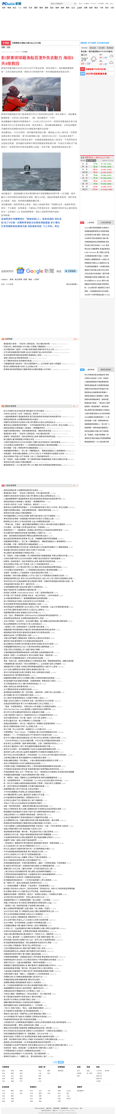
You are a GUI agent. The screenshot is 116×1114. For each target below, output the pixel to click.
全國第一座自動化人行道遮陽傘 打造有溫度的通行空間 (26, 573)
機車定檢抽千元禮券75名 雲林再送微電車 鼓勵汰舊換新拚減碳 (29, 1037)
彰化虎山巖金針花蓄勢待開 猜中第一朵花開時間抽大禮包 (27, 849)
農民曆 (83, 43)
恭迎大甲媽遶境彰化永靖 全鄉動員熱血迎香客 (22, 763)
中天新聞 (24, 52)
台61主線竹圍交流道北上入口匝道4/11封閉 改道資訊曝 (26, 920)
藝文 (68, 1093)
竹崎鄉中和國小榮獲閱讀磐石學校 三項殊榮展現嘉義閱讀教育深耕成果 (32, 766)
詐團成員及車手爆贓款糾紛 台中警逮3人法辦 (22, 991)
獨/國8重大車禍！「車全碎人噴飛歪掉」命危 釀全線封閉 (27, 344)
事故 (30, 279)
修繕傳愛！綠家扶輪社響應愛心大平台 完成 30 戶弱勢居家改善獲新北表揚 (34, 454)
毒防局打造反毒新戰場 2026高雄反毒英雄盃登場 (23, 641)
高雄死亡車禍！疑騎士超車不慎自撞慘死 (20, 840)
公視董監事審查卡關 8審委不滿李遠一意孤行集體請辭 (25, 926)
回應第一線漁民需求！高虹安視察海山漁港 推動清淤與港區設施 (29, 436)
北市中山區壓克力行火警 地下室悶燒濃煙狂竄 (22, 854)
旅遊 (91, 8)
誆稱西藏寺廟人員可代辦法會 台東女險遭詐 (21, 789)
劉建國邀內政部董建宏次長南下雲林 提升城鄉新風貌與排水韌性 (29, 812)
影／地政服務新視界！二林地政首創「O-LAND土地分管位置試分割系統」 (33, 780)
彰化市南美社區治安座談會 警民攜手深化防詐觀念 (24, 411)
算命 (78, 1071)
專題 (9, 8)
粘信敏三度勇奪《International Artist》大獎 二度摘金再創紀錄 (28, 593)
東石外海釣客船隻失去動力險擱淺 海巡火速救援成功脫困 (27, 672)
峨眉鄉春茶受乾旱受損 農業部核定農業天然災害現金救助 (27, 632)
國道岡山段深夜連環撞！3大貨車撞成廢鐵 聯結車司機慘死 (27, 1042)
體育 (67, 8)
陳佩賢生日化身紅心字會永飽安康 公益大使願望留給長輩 (27, 522)
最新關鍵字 (80, 1091)
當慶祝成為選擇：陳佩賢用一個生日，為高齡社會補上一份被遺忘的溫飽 (33, 894)
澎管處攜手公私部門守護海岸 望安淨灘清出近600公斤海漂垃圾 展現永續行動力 (36, 1045)
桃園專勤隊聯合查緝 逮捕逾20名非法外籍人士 (22, 613)
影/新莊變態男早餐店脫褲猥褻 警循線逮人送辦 (22, 355)
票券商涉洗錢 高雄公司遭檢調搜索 (98, 438)
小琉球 (36, 279)
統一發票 (89, 1073)
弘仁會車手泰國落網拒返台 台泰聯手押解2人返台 (23, 698)
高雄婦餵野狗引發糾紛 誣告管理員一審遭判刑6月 (23, 988)
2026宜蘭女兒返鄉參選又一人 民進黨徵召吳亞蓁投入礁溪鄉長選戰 (30, 445)
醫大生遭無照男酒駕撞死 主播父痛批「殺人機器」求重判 (27, 908)
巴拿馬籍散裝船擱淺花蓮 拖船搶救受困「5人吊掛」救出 (30, 226)
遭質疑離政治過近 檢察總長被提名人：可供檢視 (23, 1005)
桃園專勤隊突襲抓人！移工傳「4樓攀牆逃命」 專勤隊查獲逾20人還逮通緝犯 (35, 451)
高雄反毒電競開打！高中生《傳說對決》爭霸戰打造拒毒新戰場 (29, 724)
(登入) (112, 3)
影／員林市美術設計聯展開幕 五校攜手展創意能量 (24, 786)
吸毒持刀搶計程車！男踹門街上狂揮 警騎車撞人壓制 (25, 1014)
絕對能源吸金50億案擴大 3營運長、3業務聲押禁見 (24, 428)
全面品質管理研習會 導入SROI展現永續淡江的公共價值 (26, 704)
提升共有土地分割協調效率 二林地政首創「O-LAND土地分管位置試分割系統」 (36, 755)
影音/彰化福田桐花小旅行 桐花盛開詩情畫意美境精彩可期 (27, 746)
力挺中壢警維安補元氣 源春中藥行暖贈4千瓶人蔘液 (24, 948)
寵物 (21, 1071)
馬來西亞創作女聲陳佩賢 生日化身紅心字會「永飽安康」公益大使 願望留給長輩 (36, 607)
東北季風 (18, 279)
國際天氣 (99, 1078)
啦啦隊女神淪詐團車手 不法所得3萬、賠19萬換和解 (25, 1054)
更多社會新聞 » (72, 284)
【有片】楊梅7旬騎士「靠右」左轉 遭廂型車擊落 (23, 1008)
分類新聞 (5, 1067)
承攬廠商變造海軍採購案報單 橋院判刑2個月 (22, 980)
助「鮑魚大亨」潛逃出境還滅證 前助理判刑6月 (23, 883)
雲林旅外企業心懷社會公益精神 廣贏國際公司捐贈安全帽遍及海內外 (31, 752)
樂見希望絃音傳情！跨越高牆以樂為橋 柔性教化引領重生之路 (28, 519)
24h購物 (86, 3)
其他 (21, 1093)
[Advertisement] (40, 305)
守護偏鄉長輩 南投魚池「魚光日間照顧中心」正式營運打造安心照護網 (32, 364)
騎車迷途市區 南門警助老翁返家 (17, 675)
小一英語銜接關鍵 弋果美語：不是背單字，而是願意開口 (27, 886)
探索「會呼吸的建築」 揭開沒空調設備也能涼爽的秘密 (26, 806)
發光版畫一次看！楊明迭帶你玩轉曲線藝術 (21, 448)
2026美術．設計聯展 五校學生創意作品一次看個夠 (24, 527)
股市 (80, 3)
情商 (21, 1073)
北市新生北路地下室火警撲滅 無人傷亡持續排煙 (23, 800)
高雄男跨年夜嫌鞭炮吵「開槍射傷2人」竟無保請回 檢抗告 (31, 219)
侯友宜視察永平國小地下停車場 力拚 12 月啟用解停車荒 (26, 456)
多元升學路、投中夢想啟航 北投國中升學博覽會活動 (25, 923)
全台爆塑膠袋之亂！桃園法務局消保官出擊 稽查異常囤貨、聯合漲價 (31, 820)
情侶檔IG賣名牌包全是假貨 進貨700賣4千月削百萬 (24, 550)
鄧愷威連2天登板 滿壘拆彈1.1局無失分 (99, 277)
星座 (51, 8)
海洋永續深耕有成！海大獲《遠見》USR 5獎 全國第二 (26, 718)
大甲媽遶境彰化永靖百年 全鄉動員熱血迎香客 (22, 1051)
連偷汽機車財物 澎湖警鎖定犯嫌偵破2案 (20, 590)
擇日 (78, 1076)
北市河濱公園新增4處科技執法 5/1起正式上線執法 (24, 610)
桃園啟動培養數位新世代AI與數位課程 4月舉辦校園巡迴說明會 (29, 678)
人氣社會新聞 (106, 223)
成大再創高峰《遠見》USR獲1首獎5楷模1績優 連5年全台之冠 (29, 349)
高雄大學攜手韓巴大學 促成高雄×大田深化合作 (23, 829)
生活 (73, 8)
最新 (3, 1071)
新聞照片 (33, 1087)
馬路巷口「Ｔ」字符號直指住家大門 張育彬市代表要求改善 (28, 735)
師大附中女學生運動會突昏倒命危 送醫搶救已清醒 (24, 712)
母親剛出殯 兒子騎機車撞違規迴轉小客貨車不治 (23, 977)
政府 (107, 8)
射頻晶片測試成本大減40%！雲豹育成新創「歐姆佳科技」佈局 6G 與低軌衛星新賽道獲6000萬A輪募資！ (46, 889)
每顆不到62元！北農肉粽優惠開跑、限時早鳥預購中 (25, 963)
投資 (59, 1096)
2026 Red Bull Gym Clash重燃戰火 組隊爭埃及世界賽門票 (27, 709)
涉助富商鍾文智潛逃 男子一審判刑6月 (19, 584)
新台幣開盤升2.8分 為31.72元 (24, 43)
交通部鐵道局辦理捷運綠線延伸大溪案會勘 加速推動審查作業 (28, 652)
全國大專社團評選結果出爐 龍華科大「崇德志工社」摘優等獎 (28, 934)
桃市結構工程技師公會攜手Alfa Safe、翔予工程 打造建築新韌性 (29, 940)
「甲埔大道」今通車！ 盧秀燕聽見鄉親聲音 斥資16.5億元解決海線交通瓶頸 (34, 524)
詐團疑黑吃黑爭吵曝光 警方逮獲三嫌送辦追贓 (22, 954)
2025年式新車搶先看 (96, 73)
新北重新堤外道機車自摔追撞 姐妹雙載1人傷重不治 (24, 533)
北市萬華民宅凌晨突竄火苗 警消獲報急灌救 (21, 1011)
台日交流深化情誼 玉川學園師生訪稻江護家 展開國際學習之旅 (29, 911)
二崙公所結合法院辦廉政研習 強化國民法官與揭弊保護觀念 (28, 871)
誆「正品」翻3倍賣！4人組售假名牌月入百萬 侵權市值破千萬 (29, 937)
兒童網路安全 (64, 1108)
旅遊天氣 (99, 1076)
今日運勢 (92, 43)
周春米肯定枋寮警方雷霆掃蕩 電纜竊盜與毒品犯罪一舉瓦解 (28, 1028)
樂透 (88, 1071)
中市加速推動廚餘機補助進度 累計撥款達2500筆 (23, 852)
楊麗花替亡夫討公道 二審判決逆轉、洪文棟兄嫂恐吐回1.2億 (28, 869)
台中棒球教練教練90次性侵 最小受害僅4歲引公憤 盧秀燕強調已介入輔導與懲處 (36, 547)
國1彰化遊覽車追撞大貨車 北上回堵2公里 (20, 367)
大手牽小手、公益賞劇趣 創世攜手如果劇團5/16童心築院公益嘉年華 (31, 928)
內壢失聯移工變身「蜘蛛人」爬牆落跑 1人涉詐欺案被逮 (26, 974)
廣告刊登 (48, 1108)
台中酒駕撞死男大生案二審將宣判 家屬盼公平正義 (24, 795)
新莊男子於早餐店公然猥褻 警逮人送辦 (19, 1000)
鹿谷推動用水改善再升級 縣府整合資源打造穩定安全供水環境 (28, 644)
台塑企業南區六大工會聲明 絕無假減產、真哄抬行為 (25, 815)
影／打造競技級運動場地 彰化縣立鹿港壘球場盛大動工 (26, 985)
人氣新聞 (87, 222)
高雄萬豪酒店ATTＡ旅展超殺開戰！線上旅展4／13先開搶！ (28, 900)
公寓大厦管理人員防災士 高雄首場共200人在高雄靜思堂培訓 (28, 715)
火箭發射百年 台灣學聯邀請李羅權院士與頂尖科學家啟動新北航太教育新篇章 (35, 1022)
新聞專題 (61, 1067)
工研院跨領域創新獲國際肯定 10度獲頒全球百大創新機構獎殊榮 (29, 874)
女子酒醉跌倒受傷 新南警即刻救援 (17, 361)
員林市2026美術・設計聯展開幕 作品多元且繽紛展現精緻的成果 (30, 749)
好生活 (69, 1091)
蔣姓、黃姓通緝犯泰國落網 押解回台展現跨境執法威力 (26, 536)
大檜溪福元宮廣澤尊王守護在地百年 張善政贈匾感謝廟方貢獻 (28, 971)
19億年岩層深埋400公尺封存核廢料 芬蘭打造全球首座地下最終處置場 (32, 442)
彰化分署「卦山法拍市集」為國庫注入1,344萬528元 (25, 729)
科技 (30, 8)
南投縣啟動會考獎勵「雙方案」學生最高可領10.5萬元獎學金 (28, 968)
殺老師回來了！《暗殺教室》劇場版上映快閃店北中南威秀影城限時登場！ (34, 530)
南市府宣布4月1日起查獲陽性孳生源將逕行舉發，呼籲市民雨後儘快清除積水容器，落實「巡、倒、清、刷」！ (48, 581)
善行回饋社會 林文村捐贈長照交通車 (18, 695)
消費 (85, 8)
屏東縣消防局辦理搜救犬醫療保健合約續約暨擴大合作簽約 (27, 369)
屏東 (11, 279)
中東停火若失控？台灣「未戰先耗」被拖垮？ (22, 414)
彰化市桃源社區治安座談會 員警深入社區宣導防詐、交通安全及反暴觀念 (33, 1031)
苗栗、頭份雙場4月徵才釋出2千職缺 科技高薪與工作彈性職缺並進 (30, 1039)
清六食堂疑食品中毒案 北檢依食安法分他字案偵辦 (24, 601)
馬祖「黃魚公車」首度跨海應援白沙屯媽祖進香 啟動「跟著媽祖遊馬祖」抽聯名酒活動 (38, 661)
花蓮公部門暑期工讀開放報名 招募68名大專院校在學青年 (27, 638)
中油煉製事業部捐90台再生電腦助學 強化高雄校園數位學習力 (29, 837)
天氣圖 (98, 1081)
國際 (36, 8)
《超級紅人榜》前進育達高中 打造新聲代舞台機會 (24, 627)
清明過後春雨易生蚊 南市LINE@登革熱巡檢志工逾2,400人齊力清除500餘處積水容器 (38, 578)
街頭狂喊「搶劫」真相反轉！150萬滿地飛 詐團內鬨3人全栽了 (29, 1048)
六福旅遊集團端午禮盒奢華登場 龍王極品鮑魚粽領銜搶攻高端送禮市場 (32, 417)
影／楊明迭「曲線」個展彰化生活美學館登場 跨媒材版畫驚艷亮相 (30, 778)
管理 (59, 1098)
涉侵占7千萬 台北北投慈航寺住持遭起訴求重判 (23, 803)
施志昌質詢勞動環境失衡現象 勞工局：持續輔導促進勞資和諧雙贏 (30, 539)
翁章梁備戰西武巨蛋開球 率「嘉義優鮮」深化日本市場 (26, 1034)
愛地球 (69, 1098)
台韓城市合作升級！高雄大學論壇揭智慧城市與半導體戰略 (27, 835)
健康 (57, 8)
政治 (14, 8)
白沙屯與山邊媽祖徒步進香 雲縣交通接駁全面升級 (24, 669)
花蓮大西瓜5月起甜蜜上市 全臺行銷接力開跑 (22, 650)
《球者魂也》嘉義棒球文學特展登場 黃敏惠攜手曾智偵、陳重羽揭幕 (31, 843)
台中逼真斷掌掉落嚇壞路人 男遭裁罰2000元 (21, 798)
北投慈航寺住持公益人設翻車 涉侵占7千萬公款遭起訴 (25, 857)
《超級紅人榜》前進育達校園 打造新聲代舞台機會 (24, 906)
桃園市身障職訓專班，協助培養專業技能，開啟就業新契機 (27, 431)
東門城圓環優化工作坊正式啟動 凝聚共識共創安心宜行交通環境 (29, 516)
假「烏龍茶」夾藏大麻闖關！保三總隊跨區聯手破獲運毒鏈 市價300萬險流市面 (35, 459)
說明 (106, 3)
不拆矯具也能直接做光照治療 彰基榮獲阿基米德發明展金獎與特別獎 (31, 769)
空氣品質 (93, 48)
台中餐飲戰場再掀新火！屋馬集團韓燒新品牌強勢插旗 (25, 598)
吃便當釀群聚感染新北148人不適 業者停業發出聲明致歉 (26, 647)
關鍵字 (79, 1087)
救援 (25, 279)
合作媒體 (100, 3)
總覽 (59, 1091)
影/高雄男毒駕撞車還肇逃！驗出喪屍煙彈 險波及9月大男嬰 (27, 943)
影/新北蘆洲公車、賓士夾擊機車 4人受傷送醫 (22, 721)
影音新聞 (5, 1087)
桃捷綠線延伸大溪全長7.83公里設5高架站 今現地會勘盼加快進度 (30, 960)
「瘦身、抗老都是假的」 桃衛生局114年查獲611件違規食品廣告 (30, 706)
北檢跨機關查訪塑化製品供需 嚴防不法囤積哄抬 (23, 587)
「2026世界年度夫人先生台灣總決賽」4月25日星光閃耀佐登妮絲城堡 (32, 741)
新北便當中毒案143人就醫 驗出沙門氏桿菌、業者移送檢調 (27, 891)
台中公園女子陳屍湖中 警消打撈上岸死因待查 (22, 945)
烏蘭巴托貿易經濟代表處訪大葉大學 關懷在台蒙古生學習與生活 (29, 422)
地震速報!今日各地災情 (96, 69)
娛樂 (62, 8)
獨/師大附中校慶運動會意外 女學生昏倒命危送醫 (23, 658)
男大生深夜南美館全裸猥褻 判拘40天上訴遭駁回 (23, 914)
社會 (20, 8)
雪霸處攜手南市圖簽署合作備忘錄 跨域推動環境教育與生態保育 (29, 630)
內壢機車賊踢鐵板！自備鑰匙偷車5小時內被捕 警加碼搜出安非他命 (31, 957)
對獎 (88, 1067)
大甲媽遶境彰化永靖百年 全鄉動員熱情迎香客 (22, 877)
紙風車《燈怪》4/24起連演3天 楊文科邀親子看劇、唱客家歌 (28, 655)
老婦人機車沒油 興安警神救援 (16, 358)
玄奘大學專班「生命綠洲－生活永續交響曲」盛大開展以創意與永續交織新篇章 (36, 621)
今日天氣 (84, 48)
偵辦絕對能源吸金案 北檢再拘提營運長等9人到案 (23, 618)
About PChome (74, 1108)
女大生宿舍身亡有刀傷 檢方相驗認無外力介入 (22, 846)
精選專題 (60, 1071)
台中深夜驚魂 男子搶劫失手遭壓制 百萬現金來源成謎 (25, 1017)
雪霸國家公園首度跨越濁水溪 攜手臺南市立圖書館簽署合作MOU (30, 965)
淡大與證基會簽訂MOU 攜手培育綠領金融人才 (22, 684)
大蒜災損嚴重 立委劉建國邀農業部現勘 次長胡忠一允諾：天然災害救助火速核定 (36, 826)
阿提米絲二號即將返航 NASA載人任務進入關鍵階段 (25, 347)
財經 (25, 8)
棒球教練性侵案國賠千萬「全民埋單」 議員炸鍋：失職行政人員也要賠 (32, 692)
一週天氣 (99, 1073)
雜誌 (96, 8)
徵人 (81, 1108)
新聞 (3, 47)
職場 (41, 8)
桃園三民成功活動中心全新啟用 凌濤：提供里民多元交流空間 (28, 701)
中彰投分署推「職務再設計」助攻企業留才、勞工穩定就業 (27, 994)
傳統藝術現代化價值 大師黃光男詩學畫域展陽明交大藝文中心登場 (30, 667)
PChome (93, 3)
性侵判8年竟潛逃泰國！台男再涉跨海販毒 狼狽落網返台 (26, 931)
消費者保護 (56, 1108)
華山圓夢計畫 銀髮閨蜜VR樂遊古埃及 (99, 410)
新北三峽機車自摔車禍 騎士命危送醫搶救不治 (22, 860)
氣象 (98, 1067)
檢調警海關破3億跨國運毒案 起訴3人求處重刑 (22, 982)
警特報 (107, 1071)
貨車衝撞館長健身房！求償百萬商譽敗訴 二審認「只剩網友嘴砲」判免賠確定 (35, 863)
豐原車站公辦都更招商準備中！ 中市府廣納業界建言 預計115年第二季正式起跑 (36, 425)
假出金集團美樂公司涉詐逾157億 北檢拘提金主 (23, 624)
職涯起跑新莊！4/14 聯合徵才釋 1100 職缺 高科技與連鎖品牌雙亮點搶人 (33, 465)
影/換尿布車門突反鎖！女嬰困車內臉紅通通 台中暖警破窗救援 (29, 866)
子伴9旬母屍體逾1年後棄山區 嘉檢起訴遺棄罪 (22, 792)
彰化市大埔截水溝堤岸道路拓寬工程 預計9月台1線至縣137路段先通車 (32, 738)
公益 (68, 1096)
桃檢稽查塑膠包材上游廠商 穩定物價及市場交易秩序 (25, 951)
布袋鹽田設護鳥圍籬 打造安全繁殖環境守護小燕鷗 (24, 775)
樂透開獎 (110, 48)
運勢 (46, 8)
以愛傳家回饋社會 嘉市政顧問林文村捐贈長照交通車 (25, 758)
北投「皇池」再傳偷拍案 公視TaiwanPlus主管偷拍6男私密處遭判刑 (31, 615)
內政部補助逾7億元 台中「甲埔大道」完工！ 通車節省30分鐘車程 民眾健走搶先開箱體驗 (40, 772)
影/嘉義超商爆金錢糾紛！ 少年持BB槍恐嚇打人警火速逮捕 (27, 880)
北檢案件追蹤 (103, 43)
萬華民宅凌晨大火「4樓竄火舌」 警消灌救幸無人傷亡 (25, 1056)
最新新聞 (87, 370)
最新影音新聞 (106, 370)
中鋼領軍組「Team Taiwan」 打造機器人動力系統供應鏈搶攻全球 (30, 732)
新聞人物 (42, 1067)
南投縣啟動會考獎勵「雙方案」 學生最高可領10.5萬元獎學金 (28, 832)
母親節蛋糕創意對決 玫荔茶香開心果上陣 (100, 231)
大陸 (112, 8)
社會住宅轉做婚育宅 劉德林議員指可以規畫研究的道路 (26, 817)
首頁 (3, 8)
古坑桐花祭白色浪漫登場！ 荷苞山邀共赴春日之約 (24, 897)
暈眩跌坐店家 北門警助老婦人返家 (17, 635)
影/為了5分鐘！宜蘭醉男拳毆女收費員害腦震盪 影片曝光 (30, 222)
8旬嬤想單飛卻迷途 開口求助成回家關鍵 (20, 1019)
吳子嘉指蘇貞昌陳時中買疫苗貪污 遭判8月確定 (23, 997)
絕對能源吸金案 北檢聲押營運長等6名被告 (21, 419)
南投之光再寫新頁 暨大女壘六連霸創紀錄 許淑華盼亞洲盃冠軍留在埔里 (32, 809)
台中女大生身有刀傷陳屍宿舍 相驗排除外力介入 (23, 917)
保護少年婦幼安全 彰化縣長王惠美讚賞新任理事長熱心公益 (28, 903)
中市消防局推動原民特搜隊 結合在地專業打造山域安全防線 (28, 352)
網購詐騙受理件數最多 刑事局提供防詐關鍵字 (22, 1002)
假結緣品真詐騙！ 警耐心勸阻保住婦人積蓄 (21, 1025)
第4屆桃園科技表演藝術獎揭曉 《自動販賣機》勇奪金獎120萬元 (30, 681)
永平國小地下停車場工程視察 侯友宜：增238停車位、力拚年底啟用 (31, 595)
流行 (21, 1081)
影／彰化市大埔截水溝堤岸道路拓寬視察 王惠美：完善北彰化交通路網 (32, 783)
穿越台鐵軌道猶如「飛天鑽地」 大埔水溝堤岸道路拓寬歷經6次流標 (31, 761)
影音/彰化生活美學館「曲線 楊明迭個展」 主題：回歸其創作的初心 (31, 743)
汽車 (101, 8)
